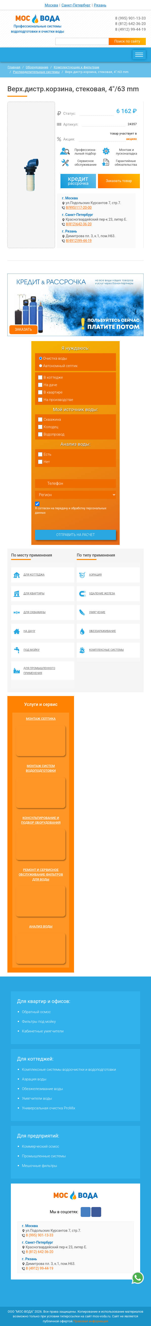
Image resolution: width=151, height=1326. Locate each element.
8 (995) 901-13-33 (130, 18)
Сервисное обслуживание (85, 162)
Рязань (100, 5)
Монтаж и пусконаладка (126, 151)
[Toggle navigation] (139, 54)
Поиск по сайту (127, 41)
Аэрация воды (34, 1079)
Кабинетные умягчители (43, 1031)
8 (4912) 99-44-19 (130, 29)
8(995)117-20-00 (79, 207)
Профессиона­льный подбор (85, 151)
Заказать (23, 329)
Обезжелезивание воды (42, 1089)
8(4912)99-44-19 (79, 241)
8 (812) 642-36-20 (130, 24)
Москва (51, 5)
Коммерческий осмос (40, 1146)
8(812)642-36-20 (79, 224)
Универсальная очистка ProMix (48, 1108)
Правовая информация (90, 1321)
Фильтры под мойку (39, 1021)
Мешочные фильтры (39, 1165)
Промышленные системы (44, 1156)
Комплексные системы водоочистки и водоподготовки (69, 1069)
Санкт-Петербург (76, 5)
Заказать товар (119, 181)
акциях (131, 139)
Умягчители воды (37, 1098)
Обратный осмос (36, 1012)
